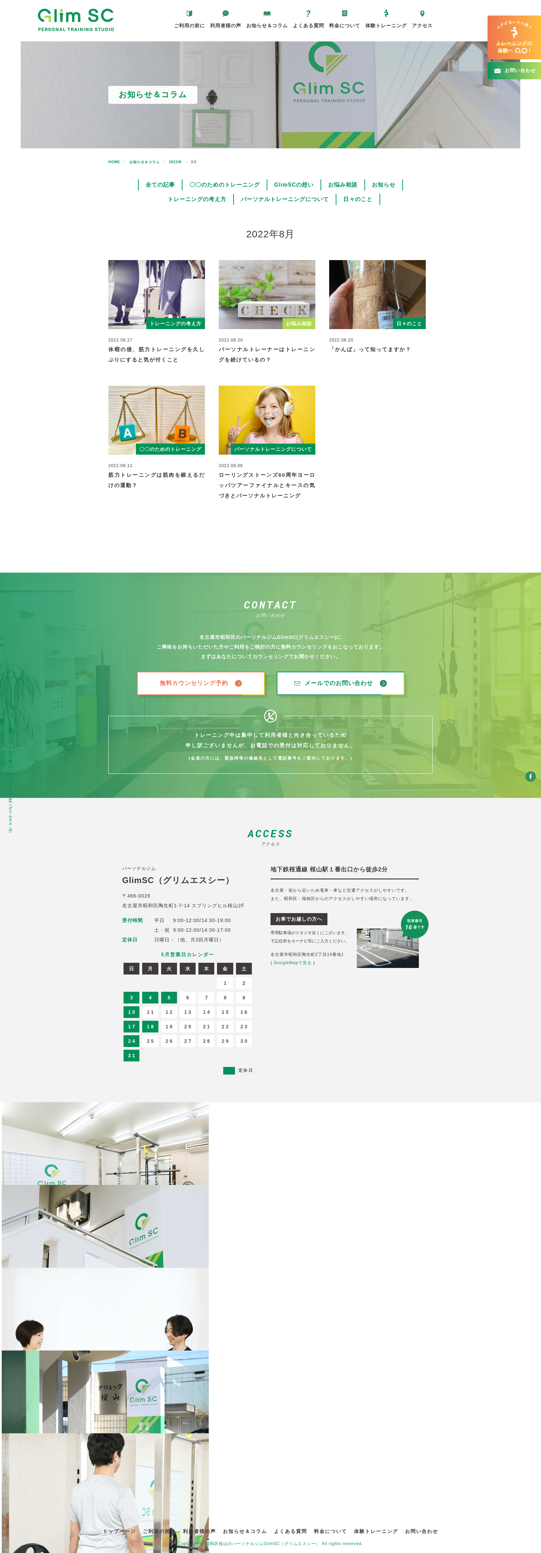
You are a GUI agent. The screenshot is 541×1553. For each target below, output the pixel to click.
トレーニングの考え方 (197, 199)
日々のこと (358, 199)
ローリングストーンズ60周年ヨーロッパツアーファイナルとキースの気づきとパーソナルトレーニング (267, 485)
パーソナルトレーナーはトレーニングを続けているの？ (267, 354)
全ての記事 (160, 185)
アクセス (422, 25)
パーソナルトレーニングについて (285, 199)
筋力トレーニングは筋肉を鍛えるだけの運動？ (156, 480)
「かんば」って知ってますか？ (370, 349)
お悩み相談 (342, 185)
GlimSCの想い (294, 185)
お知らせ (383, 185)
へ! (514, 37)
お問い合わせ (421, 1531)
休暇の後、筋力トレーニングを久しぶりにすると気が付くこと (156, 354)
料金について (344, 25)
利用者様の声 (225, 25)
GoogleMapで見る (293, 962)
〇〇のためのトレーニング (224, 185)
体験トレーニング (386, 25)
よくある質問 (308, 25)
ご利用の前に (189, 25)
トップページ (119, 1531)
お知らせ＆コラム (267, 25)
